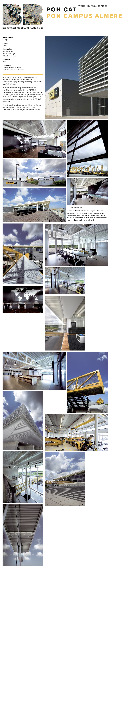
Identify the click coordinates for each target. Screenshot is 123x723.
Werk (81, 6)
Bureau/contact (97, 6)
